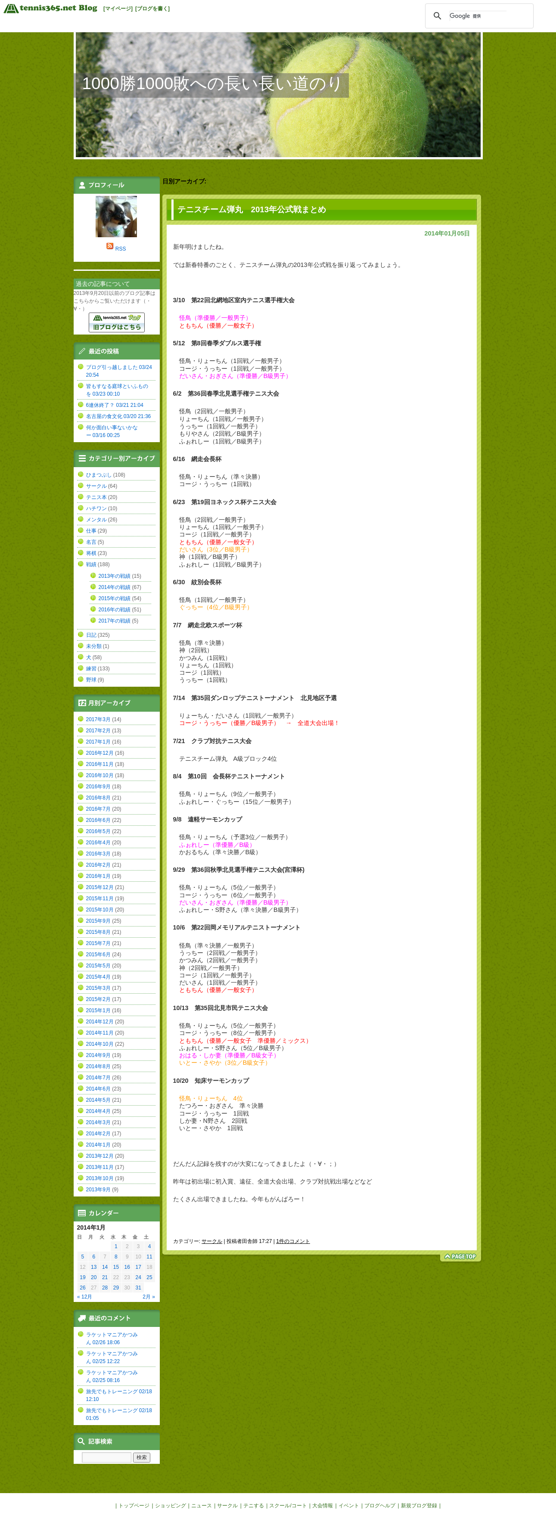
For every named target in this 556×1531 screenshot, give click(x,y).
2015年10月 (100, 910)
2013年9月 (98, 1190)
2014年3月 (98, 1122)
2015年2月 (98, 999)
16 (127, 1267)
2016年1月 (98, 876)
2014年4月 (98, 1111)
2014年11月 (100, 1033)
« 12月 (84, 1297)
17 (138, 1267)
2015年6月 (98, 954)
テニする (253, 1506)
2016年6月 (98, 820)
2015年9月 (98, 921)
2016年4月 (98, 843)
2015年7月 (98, 943)
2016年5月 (98, 831)
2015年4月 (98, 977)
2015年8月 (98, 932)
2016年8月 (98, 798)
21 (105, 1277)
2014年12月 (100, 1022)
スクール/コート (288, 1506)
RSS (120, 249)
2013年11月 (100, 1167)
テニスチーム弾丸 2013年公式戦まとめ (251, 209)
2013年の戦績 (115, 576)
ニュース (201, 1506)
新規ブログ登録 (419, 1506)
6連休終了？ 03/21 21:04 (114, 405)
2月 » (149, 1297)
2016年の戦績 (115, 610)
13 (93, 1267)
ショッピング (170, 1506)
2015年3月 (98, 988)
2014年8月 (98, 1066)
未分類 (94, 646)
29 (116, 1288)
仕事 (91, 531)
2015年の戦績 (115, 598)
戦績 (91, 564)
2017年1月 (98, 742)
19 (82, 1277)
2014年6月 (98, 1089)
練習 (91, 669)
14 (105, 1267)
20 (93, 1277)
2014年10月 (100, 1044)
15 (116, 1267)
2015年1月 (98, 1010)
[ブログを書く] (152, 9)
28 (105, 1288)
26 (82, 1288)
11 (149, 1257)
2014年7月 (98, 1078)
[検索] (478, 16)
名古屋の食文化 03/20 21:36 (118, 416)
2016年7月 (98, 809)
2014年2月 (98, 1134)
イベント (349, 1506)
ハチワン (96, 508)
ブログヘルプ (379, 1506)
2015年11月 (100, 899)
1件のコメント (293, 1241)
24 (138, 1277)
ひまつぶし (99, 475)
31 (138, 1288)
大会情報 (322, 1506)
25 (149, 1277)
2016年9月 (98, 787)
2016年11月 (100, 764)
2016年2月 (98, 865)
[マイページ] (118, 9)
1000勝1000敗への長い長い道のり (213, 83)
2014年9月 (98, 1055)
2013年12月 (100, 1156)
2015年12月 (100, 887)
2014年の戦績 (115, 587)
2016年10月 (100, 775)
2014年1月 (98, 1145)
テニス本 (96, 497)
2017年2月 (98, 731)
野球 (91, 680)
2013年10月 (100, 1178)
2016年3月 (98, 854)
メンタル (96, 520)
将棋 (91, 553)
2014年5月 (98, 1100)
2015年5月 (98, 966)
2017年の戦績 (115, 621)
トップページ (133, 1506)
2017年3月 (98, 719)
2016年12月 (100, 753)
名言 (91, 542)
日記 (91, 635)
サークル (212, 1241)
